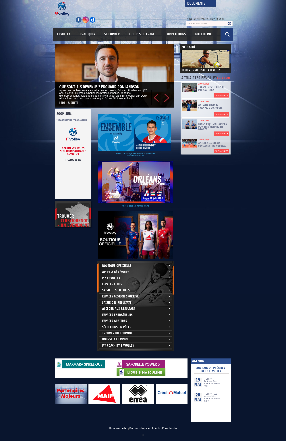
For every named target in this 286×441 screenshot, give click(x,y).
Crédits (156, 428)
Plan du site (169, 428)
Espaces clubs (112, 284)
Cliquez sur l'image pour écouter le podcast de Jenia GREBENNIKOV (135, 154)
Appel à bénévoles (115, 272)
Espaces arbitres (114, 321)
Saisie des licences (116, 290)
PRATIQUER (87, 34)
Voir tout (223, 78)
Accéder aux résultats (118, 309)
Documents (196, 3)
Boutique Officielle (116, 266)
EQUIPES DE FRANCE (142, 34)
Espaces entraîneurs (117, 315)
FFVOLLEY (64, 34)
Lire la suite (68, 103)
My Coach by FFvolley (118, 346)
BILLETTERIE (203, 34)
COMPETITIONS (175, 34)
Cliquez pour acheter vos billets (135, 206)
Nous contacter (118, 428)
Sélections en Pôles (116, 327)
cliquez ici (74, 159)
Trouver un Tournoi (117, 333)
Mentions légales (139, 428)
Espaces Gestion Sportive (120, 296)
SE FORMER (112, 34)
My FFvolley (111, 278)
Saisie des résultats (116, 303)
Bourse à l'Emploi (115, 339)
